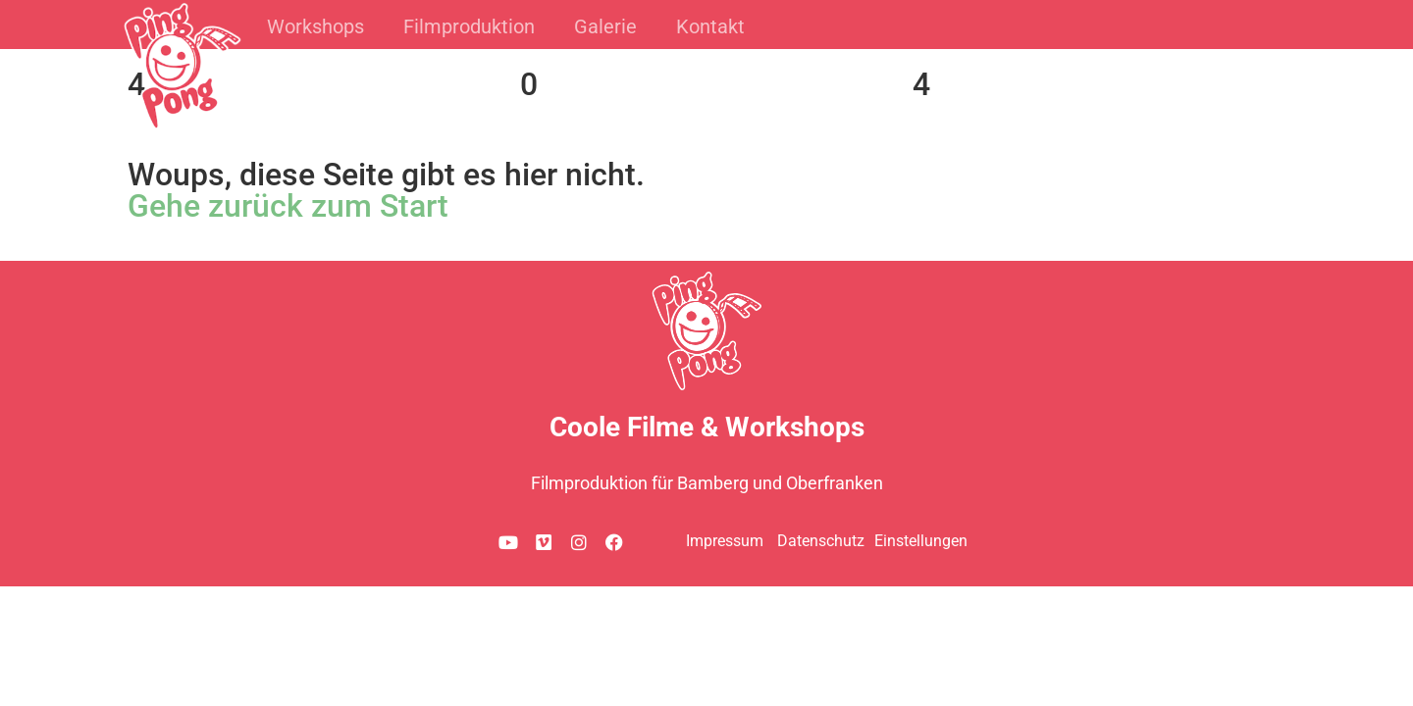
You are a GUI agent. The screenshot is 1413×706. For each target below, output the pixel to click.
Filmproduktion (469, 26)
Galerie (605, 26)
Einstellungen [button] (921, 540)
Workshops (315, 26)
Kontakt (710, 26)
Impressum (724, 540)
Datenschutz (820, 540)
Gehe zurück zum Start (288, 206)
